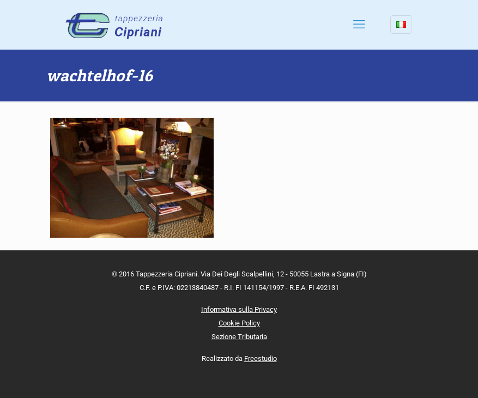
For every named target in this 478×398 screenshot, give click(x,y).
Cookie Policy (239, 323)
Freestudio (260, 358)
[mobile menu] (359, 24)
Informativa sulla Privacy (239, 309)
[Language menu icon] (401, 24)
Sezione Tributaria (239, 337)
